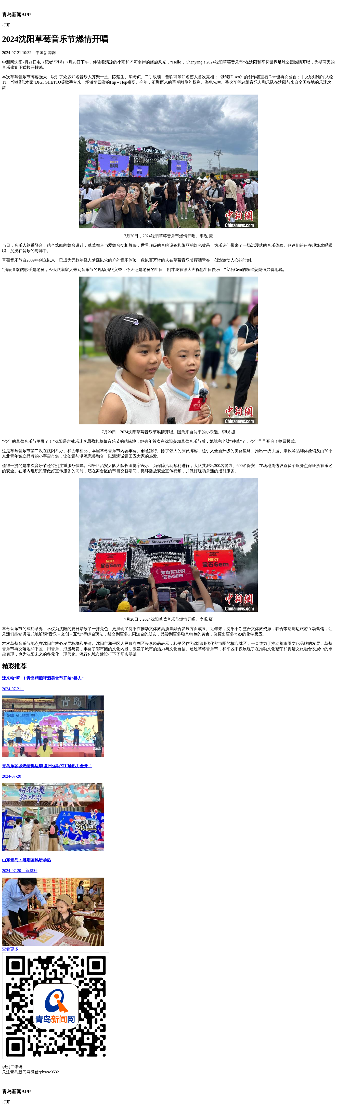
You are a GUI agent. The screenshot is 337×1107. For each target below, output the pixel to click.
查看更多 (10, 949)
